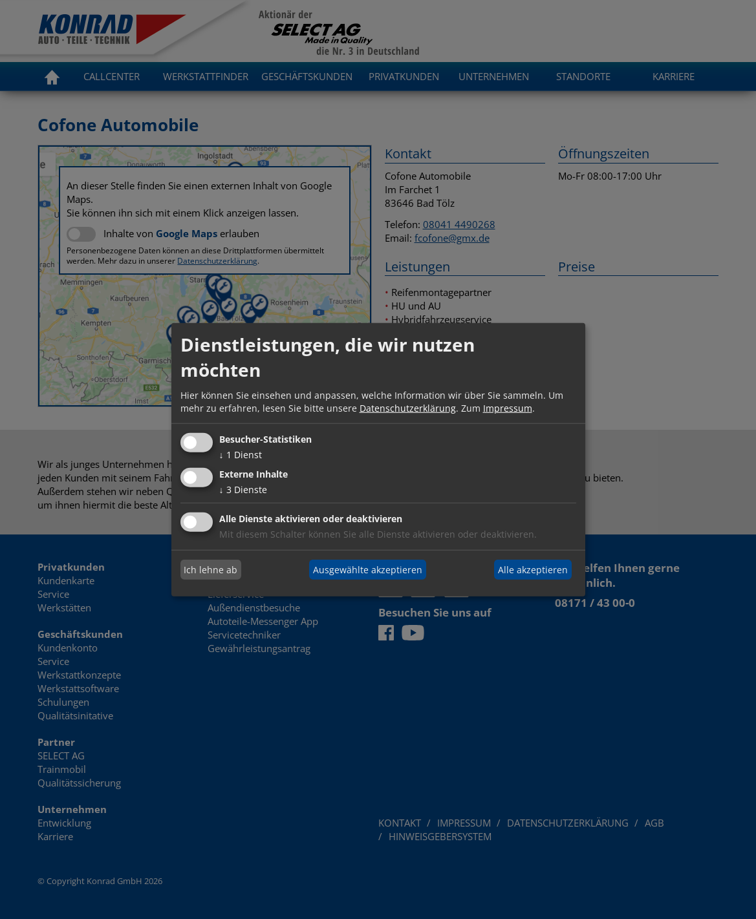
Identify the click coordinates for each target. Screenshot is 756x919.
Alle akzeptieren (533, 569)
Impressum (507, 407)
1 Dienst (240, 455)
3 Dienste (243, 489)
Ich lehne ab (210, 569)
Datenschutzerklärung (408, 407)
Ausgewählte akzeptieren (367, 569)
